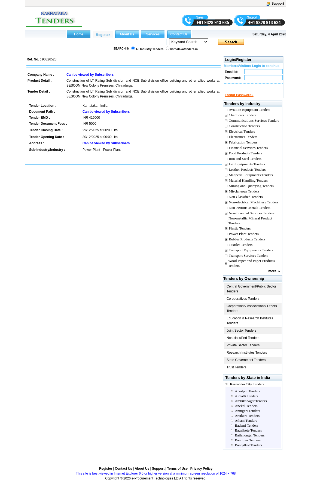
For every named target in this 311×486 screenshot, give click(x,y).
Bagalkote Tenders (248, 435)
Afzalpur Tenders (247, 396)
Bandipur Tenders (248, 445)
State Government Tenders (246, 365)
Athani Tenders (246, 425)
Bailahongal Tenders (250, 440)
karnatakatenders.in (184, 49)
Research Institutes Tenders (247, 357)
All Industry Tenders (149, 49)
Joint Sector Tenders (241, 335)
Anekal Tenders (246, 411)
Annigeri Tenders (247, 416)
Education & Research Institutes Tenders (250, 325)
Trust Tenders (236, 372)
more (272, 276)
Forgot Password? (239, 100)
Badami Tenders (246, 430)
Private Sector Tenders (243, 350)
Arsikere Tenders (247, 420)
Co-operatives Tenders (243, 303)
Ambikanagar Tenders (251, 406)
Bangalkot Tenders (248, 450)
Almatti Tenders (246, 401)
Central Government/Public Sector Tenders (251, 293)
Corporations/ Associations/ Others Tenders (252, 313)
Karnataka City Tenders (247, 389)
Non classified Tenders (243, 343)
